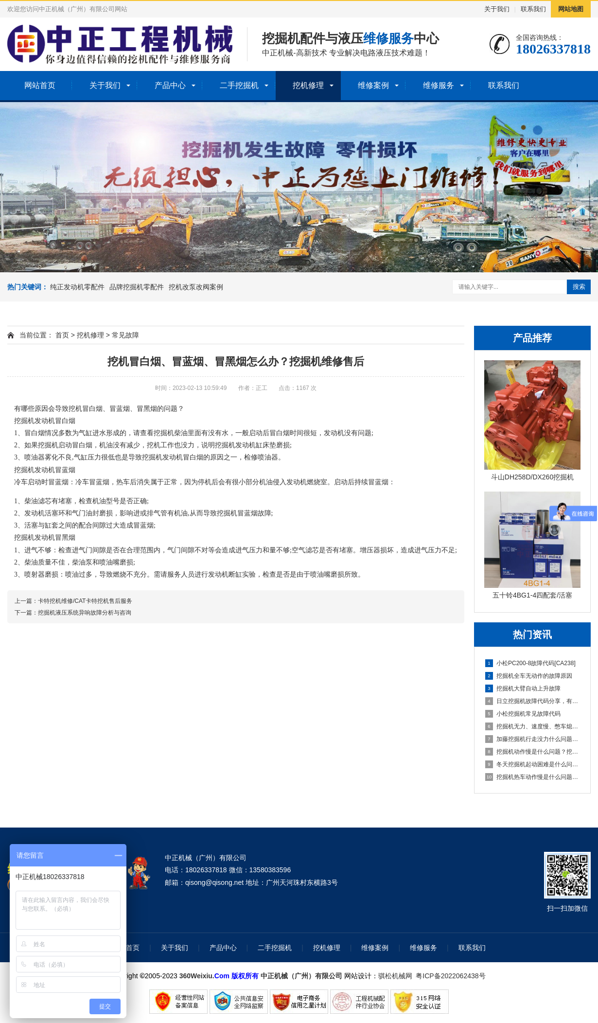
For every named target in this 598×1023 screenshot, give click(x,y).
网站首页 (39, 85)
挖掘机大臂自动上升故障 (523, 688)
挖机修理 (308, 85)
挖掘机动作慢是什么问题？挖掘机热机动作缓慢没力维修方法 (532, 752)
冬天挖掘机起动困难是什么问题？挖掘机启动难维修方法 (532, 764)
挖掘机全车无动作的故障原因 (528, 676)
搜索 (579, 286)
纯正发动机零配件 (77, 287)
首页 (62, 335)
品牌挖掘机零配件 (136, 287)
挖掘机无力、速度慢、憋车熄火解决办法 (532, 726)
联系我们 (533, 9)
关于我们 (497, 9)
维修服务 (438, 85)
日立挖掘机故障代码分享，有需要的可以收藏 (532, 701)
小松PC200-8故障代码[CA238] (530, 663)
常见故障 (125, 335)
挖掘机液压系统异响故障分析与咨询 (84, 612)
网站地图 (570, 9)
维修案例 (373, 85)
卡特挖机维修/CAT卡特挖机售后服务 (85, 601)
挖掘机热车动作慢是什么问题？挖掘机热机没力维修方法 (532, 777)
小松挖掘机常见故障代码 (523, 714)
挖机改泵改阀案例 (196, 287)
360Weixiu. (196, 976)
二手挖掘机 (239, 85)
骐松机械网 (395, 976)
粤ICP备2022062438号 (452, 976)
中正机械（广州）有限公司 (301, 976)
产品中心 (170, 85)
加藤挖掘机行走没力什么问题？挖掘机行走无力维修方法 (532, 739)
